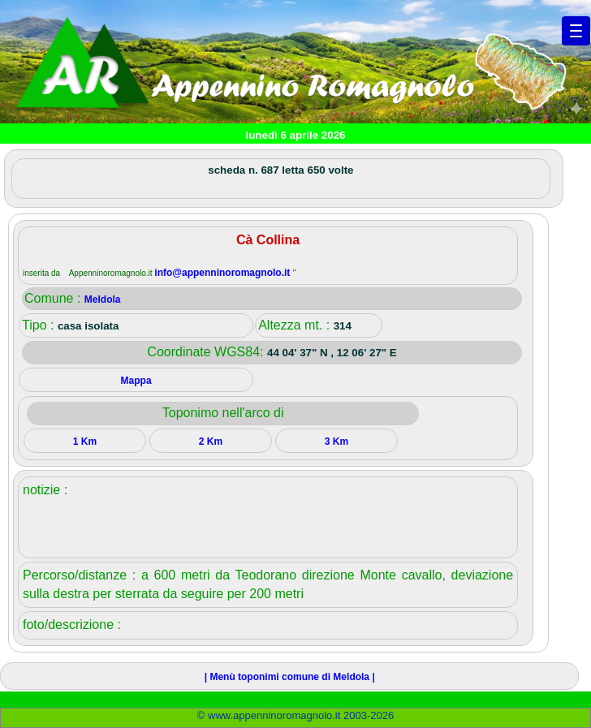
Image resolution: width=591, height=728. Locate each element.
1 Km (85, 441)
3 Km (336, 441)
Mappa (136, 380)
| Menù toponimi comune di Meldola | (290, 677)
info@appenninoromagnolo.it (223, 272)
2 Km (210, 441)
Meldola (102, 299)
